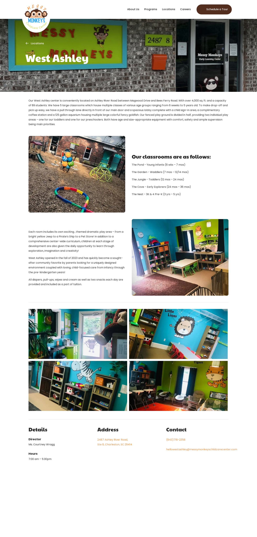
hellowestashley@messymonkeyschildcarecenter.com (201, 449)
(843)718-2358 (175, 440)
